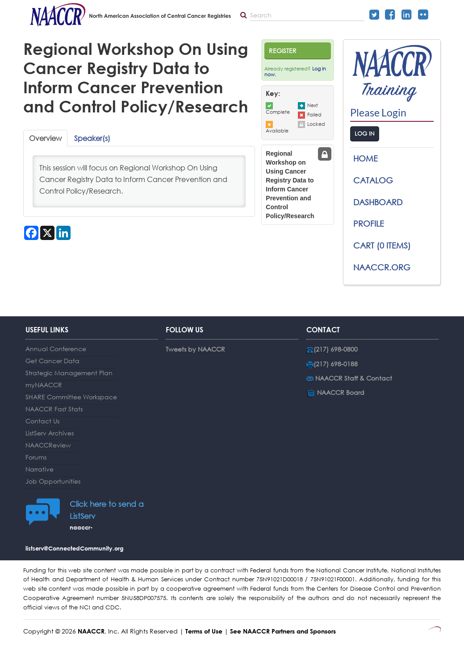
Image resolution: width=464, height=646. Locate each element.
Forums (35, 457)
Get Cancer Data (52, 360)
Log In (365, 133)
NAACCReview (48, 445)
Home (365, 158)
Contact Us (42, 421)
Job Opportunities (52, 481)
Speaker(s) (92, 138)
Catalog (373, 180)
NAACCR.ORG (381, 267)
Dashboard (377, 202)
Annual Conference (55, 348)
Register (283, 50)
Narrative (39, 469)
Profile (368, 223)
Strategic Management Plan (69, 373)
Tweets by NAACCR (195, 349)
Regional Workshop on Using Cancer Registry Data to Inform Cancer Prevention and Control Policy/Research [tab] (290, 184)
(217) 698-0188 (336, 364)
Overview (45, 138)
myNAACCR (43, 385)
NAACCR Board (340, 392)
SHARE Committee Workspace (71, 397)
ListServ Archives (49, 433)
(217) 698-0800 (336, 349)
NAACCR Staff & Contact (353, 378)
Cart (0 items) (382, 245)
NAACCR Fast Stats (54, 409)
